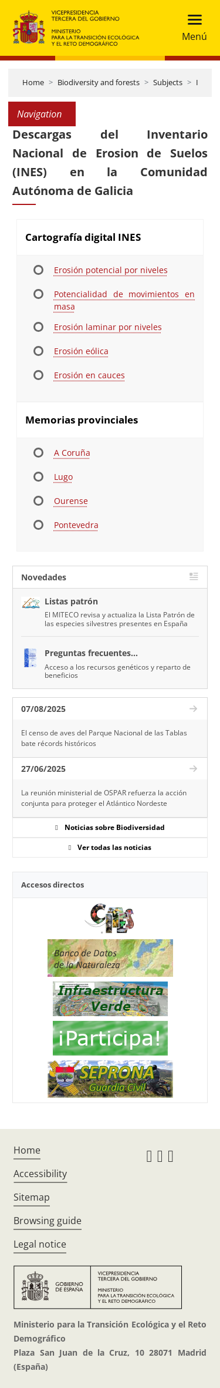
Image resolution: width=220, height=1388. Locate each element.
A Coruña (72, 452)
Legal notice (39, 1244)
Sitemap (31, 1197)
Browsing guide (47, 1220)
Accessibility (40, 1173)
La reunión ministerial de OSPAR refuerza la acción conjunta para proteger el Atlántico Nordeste (104, 798)
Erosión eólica (81, 351)
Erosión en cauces (89, 375)
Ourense (71, 500)
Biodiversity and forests (98, 82)
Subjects (167, 82)
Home (33, 82)
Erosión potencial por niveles (111, 269)
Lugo (63, 476)
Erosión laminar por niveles (108, 326)
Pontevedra (76, 524)
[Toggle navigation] (191, 28)
